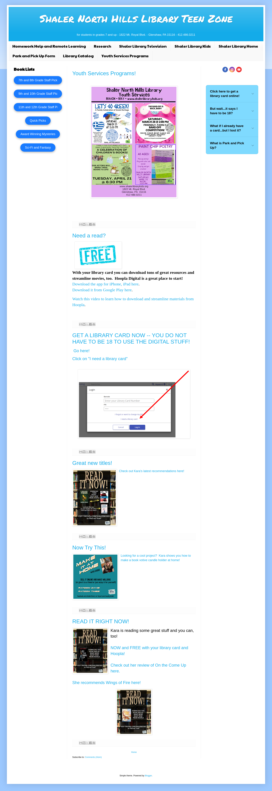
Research (102, 46)
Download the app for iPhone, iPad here (105, 284)
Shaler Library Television (143, 46)
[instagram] (232, 69)
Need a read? (89, 235)
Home (134, 752)
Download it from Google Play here (102, 290)
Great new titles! (92, 463)
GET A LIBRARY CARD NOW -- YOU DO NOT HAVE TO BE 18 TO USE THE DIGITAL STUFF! (131, 338)
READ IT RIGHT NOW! (100, 621)
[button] (232, 93)
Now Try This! (89, 547)
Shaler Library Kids (193, 46)
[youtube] (239, 69)
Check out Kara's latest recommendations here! (151, 471)
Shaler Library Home (238, 46)
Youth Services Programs (125, 55)
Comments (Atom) (93, 757)
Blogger (148, 775)
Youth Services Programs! (104, 73)
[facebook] (225, 69)
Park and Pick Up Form (34, 55)
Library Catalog (78, 55)
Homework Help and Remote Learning (49, 46)
